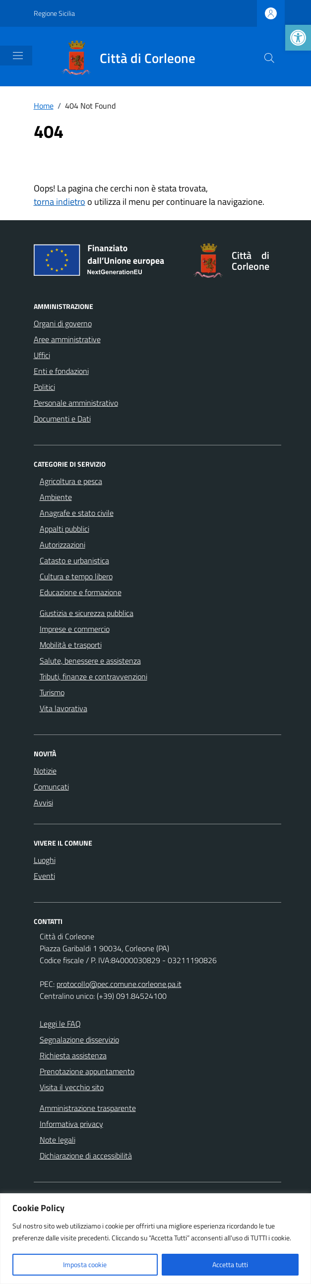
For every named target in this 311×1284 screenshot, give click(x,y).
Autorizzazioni (62, 544)
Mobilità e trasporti (71, 645)
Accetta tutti (230, 1264)
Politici (44, 387)
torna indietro (59, 201)
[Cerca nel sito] (269, 58)
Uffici (42, 355)
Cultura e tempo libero (76, 576)
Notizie (45, 771)
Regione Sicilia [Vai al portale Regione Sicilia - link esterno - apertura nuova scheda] (54, 13)
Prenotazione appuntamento (87, 1071)
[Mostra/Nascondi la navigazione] (18, 55)
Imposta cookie (85, 1264)
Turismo (52, 692)
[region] (155, 1238)
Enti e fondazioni (61, 371)
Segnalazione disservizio (79, 1039)
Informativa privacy (71, 1124)
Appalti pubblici (64, 529)
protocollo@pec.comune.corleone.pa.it (119, 984)
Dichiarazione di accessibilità (86, 1156)
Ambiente (56, 497)
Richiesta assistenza (73, 1055)
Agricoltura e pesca (71, 481)
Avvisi (43, 802)
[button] (298, 38)
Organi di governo (63, 323)
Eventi (44, 876)
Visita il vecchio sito (72, 1087)
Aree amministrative (67, 339)
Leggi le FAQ (60, 1024)
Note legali (57, 1140)
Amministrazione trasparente (88, 1108)
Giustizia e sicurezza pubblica (86, 613)
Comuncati (51, 787)
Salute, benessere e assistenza (90, 661)
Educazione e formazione (81, 592)
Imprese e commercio (75, 629)
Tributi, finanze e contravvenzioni (93, 676)
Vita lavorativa (63, 708)
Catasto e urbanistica (74, 560)
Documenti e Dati (62, 419)
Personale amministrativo (76, 403)
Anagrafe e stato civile (77, 513)
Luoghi (45, 860)
